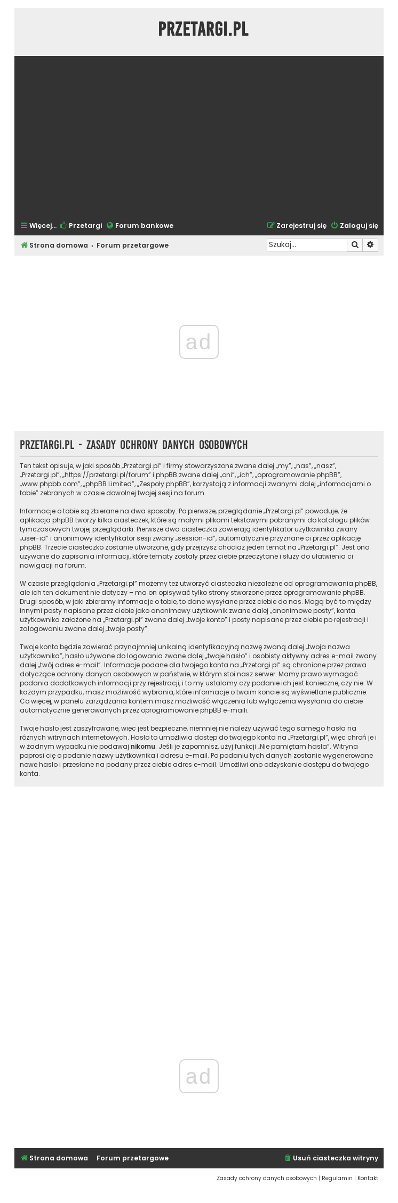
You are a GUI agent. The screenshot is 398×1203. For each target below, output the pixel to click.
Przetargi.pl (203, 29)
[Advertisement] (199, 137)
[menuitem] (80, 226)
